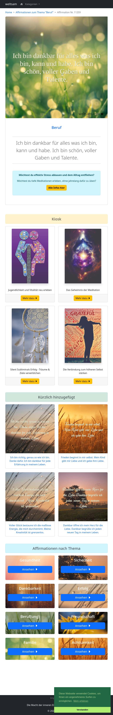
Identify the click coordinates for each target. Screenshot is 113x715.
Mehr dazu (30, 298)
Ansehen (30, 569)
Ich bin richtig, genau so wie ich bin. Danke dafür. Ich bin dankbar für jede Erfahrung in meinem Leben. (29, 461)
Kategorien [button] (31, 4)
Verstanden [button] (82, 710)
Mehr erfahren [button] (80, 701)
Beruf (57, 127)
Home (8, 12)
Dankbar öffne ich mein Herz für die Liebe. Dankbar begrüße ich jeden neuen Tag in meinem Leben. (83, 529)
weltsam (11, 4)
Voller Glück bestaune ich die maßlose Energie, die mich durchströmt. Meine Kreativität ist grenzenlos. (30, 529)
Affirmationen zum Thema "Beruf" (34, 12)
